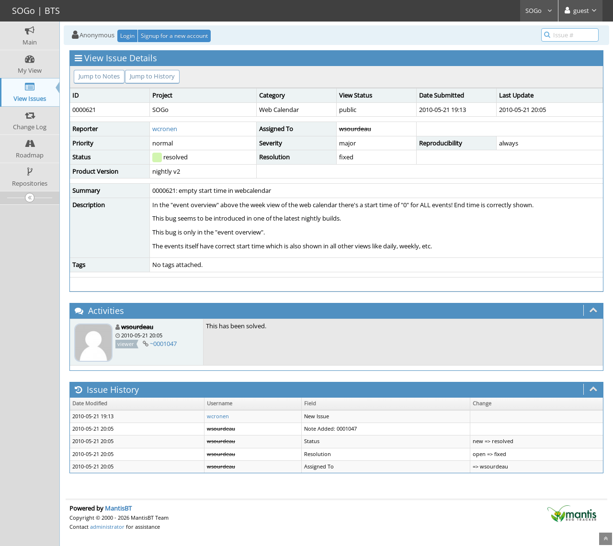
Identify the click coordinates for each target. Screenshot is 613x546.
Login (127, 36)
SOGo (539, 10)
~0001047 (163, 343)
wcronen (164, 128)
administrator (107, 526)
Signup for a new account (174, 36)
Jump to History (152, 76)
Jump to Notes (99, 76)
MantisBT (118, 508)
